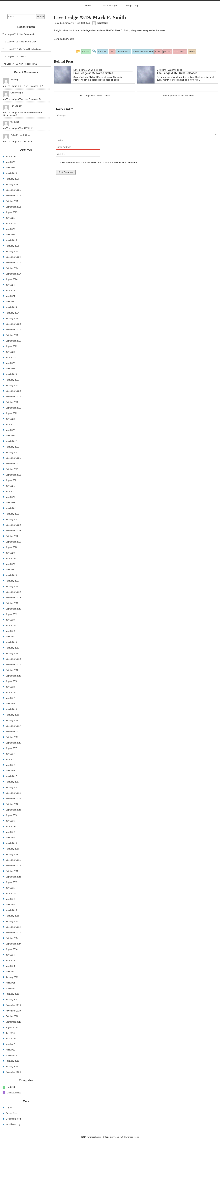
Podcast (11, 1132)
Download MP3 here (64, 84)
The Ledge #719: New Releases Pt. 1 (20, 79)
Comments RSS (117, 1182)
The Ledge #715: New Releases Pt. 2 (20, 109)
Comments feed (13, 1163)
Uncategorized (14, 1137)
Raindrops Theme (131, 1182)
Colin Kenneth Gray (20, 180)
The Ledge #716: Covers (14, 101)
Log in (9, 1152)
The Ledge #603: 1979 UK (19, 173)
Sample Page (110, 50)
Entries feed (11, 1158)
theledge (98, 115)
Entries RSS (100, 1182)
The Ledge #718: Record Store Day (19, 86)
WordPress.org (13, 1169)
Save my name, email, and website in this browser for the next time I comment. (99, 207)
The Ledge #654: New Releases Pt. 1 (24, 131)
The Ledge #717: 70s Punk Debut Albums (22, 94)
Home (88, 50)
